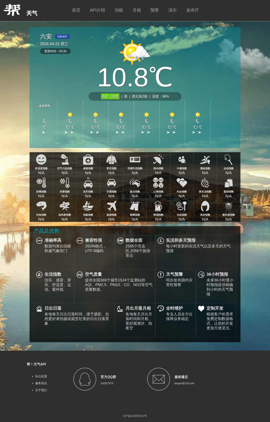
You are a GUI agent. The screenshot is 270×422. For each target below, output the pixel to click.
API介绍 (97, 10)
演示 (172, 10)
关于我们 (41, 390)
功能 (119, 10)
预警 (154, 10)
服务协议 (41, 383)
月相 (136, 10)
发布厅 (192, 10)
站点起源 (41, 376)
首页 (76, 10)
